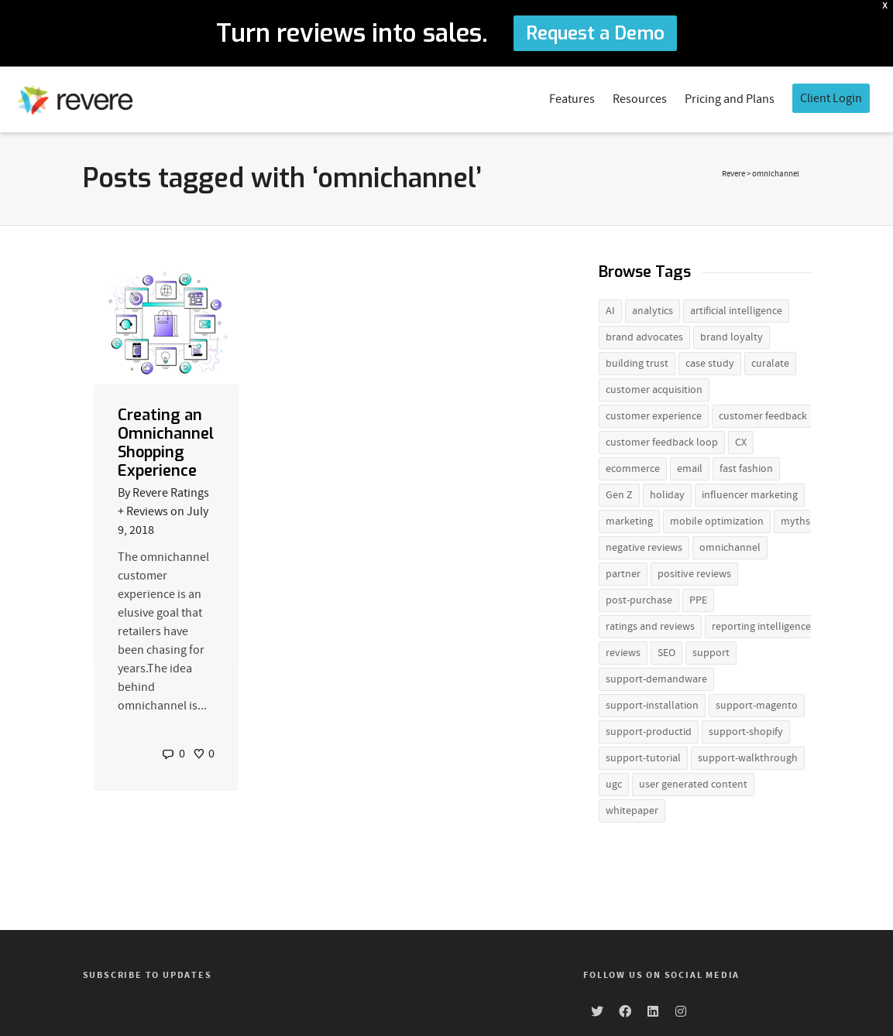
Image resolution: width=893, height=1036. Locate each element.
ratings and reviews (650, 624)
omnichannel (730, 545)
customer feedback (763, 413)
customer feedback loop (662, 439)
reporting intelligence (761, 624)
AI (610, 308)
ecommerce (633, 466)
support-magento (757, 702)
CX (741, 439)
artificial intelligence (736, 308)
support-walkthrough (748, 755)
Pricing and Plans (730, 96)
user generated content (693, 781)
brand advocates (644, 334)
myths (795, 518)
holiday (667, 492)
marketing (629, 518)
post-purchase (639, 597)
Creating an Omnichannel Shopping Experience (166, 439)
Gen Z (619, 492)
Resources (640, 96)
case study (709, 361)
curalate (770, 361)
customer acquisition (654, 387)
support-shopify (746, 729)
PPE (698, 597)
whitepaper (632, 808)
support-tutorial (643, 755)
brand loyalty (731, 334)
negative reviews (644, 545)
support (711, 650)
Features (572, 96)
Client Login (831, 95)
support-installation (652, 702)
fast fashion (746, 466)
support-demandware (656, 676)
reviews (623, 650)
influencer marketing (750, 492)
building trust (637, 361)
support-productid (649, 729)
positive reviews (694, 571)
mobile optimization (717, 518)
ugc (614, 781)
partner (623, 571)
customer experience (654, 413)
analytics (652, 308)
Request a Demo (595, 33)
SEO (666, 650)
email (689, 466)
